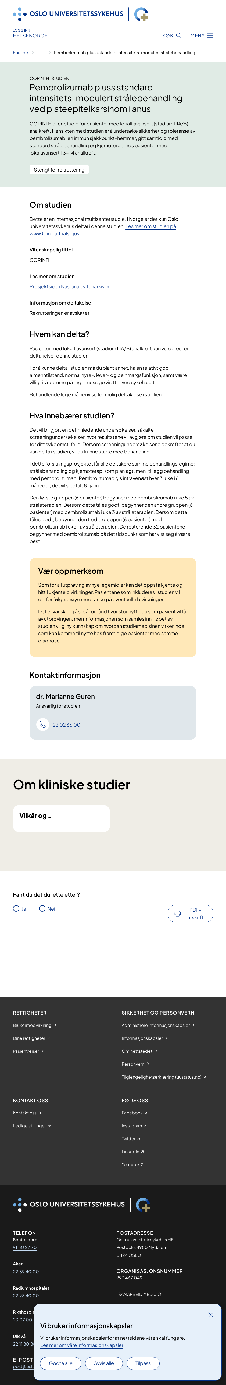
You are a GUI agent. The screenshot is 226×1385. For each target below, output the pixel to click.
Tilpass (143, 1363)
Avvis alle (104, 1363)
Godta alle (61, 1363)
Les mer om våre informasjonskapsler (81, 1345)
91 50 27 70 (25, 1247)
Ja (23, 948)
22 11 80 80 (24, 1344)
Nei (51, 948)
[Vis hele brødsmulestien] (41, 52)
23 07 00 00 (26, 1320)
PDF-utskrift (195, 953)
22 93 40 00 (26, 1295)
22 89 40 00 (26, 1271)
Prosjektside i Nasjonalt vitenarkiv (67, 286)
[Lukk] (210, 1314)
